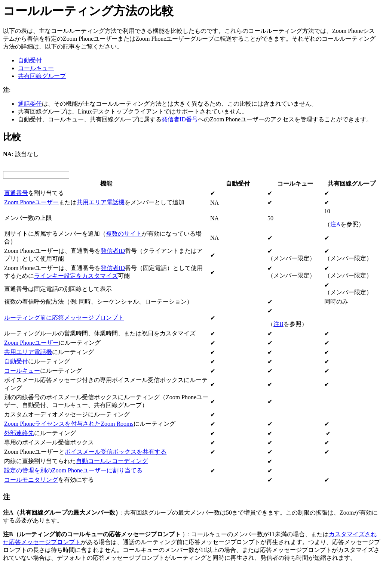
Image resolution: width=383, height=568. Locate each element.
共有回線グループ (42, 76)
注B (278, 324)
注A (335, 224)
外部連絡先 (19, 433)
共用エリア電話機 (101, 202)
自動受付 (30, 60)
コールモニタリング (31, 480)
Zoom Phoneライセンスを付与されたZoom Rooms (69, 423)
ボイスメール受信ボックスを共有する (115, 451)
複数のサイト (124, 233)
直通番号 (16, 193)
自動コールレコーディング (112, 461)
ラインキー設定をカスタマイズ (76, 276)
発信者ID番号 (180, 119)
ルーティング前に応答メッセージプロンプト (64, 317)
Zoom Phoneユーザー (31, 202)
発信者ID (113, 251)
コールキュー (36, 68)
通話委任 (30, 103)
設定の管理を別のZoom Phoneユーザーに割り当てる (73, 470)
